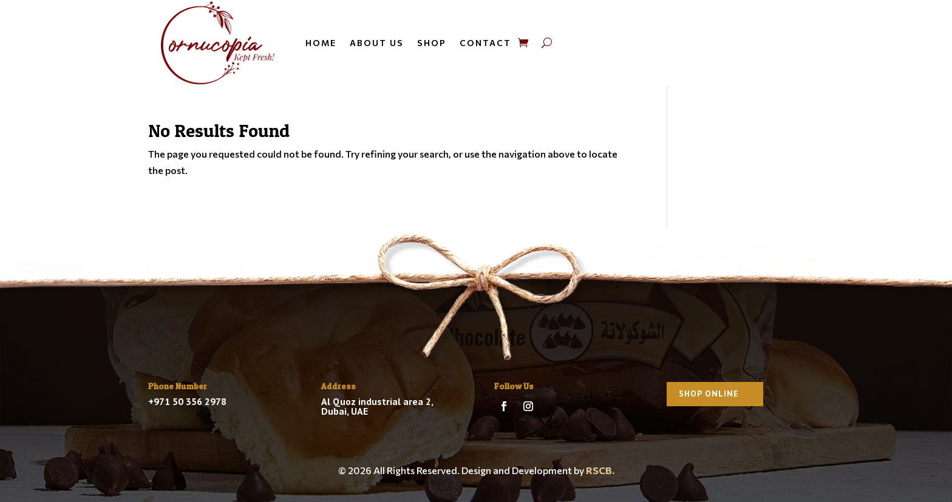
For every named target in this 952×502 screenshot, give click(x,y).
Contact (485, 43)
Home (320, 43)
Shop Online (709, 393)
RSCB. (600, 470)
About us (377, 43)
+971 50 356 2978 (187, 401)
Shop (431, 43)
